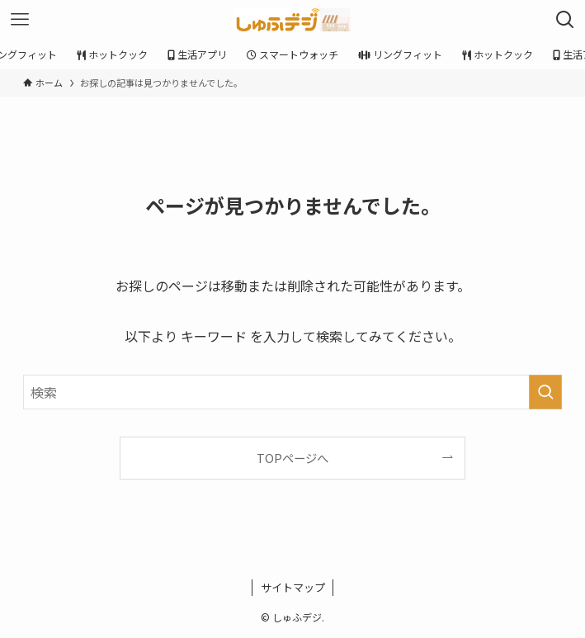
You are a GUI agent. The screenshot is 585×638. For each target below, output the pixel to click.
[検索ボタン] (565, 20)
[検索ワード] (292, 392)
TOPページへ (292, 457)
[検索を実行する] (545, 392)
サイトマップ (293, 587)
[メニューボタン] (20, 20)
